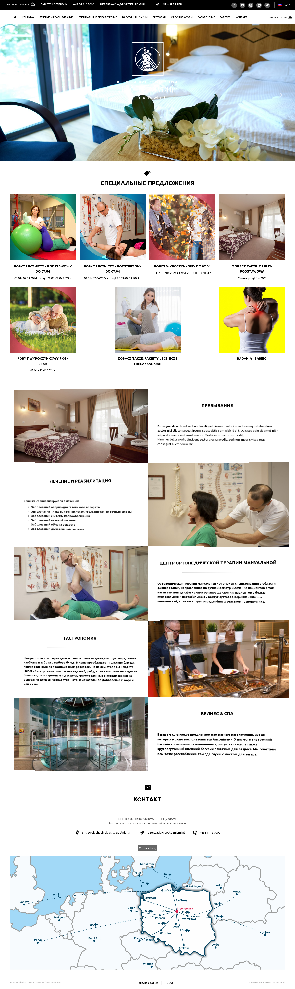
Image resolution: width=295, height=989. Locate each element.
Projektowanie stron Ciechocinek (266, 982)
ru (284, 4)
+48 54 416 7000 (83, 4)
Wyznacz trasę (147, 848)
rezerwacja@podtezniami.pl (123, 4)
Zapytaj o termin (53, 4)
